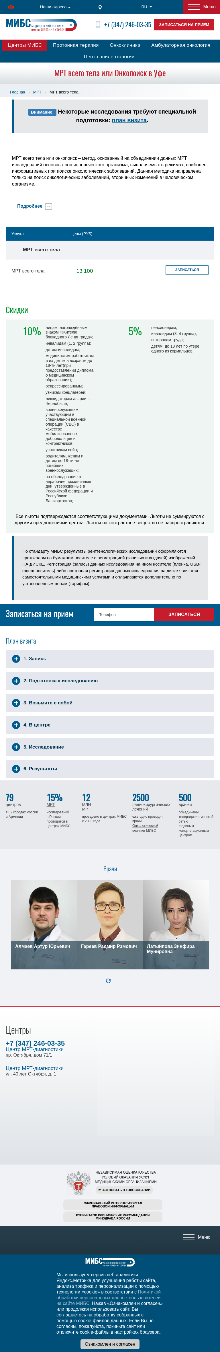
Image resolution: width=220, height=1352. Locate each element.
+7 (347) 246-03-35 (127, 24)
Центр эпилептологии (109, 56)
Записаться (187, 270)
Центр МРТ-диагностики (35, 1049)
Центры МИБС (25, 45)
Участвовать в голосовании (124, 1190)
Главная (17, 92)
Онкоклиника (125, 45)
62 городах (17, 812)
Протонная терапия (76, 45)
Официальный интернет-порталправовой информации (113, 1204)
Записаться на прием (184, 24)
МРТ (37, 92)
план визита (129, 120)
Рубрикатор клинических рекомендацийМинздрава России (113, 1216)
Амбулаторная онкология (180, 45)
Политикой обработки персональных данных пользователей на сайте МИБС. (108, 1297)
